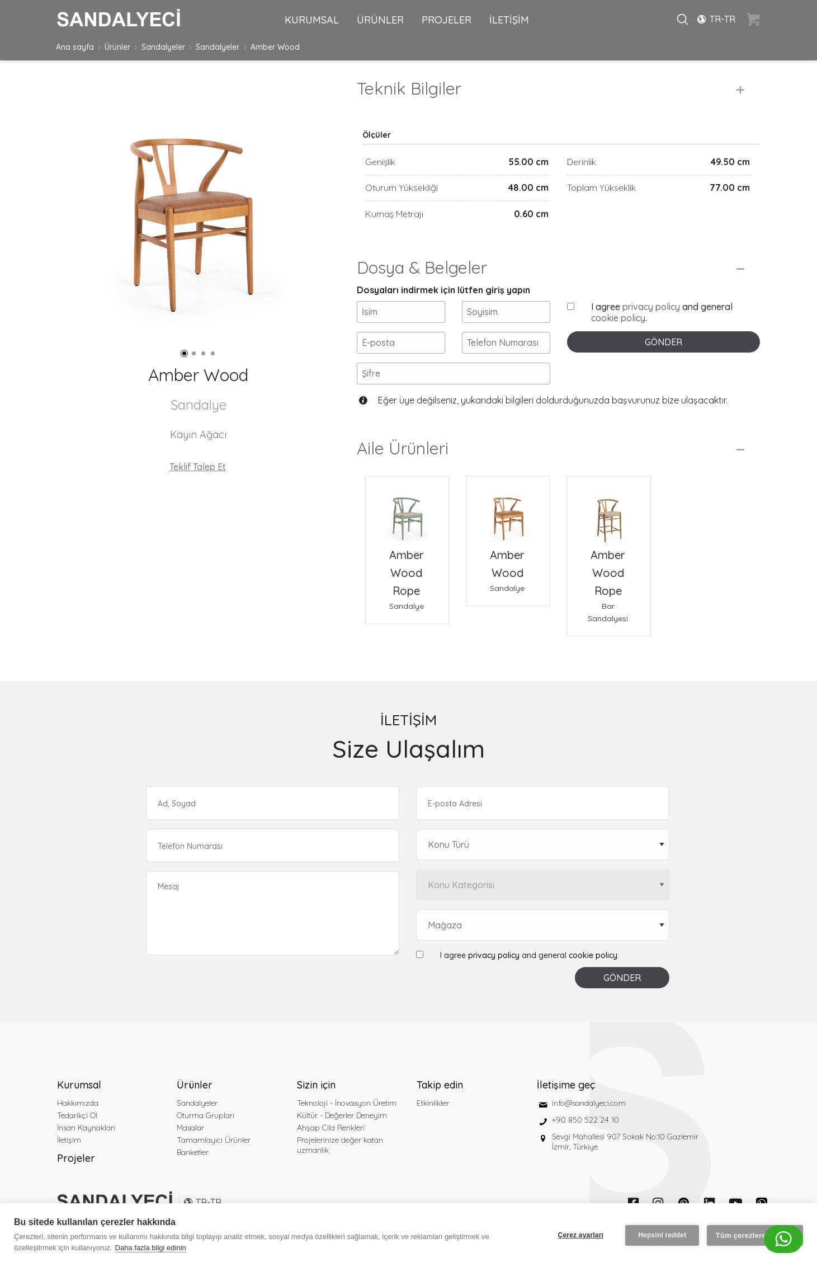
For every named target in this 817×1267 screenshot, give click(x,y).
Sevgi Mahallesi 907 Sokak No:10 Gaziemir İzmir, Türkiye (625, 1142)
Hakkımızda (77, 1103)
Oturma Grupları (205, 1115)
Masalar (190, 1128)
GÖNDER (663, 342)
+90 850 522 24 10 (585, 1120)
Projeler (76, 1158)
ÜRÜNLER (380, 19)
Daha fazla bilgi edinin (150, 1247)
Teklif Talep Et (197, 466)
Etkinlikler (433, 1103)
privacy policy (651, 306)
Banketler (193, 1152)
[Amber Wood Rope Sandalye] (407, 511)
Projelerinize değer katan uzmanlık (340, 1145)
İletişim (69, 1140)
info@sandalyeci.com (589, 1103)
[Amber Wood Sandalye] (507, 511)
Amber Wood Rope (406, 573)
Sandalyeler (163, 47)
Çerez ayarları (580, 1235)
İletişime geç (566, 1084)
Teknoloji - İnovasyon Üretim (346, 1103)
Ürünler (117, 47)
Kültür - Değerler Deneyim (342, 1115)
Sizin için (316, 1084)
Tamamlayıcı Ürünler (214, 1140)
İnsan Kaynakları (86, 1128)
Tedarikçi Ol (77, 1115)
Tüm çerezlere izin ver (755, 1235)
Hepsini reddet (662, 1235)
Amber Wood (275, 47)
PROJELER (446, 19)
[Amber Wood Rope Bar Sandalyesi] (609, 511)
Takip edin (440, 1084)
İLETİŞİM (509, 19)
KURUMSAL (312, 19)
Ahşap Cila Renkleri (331, 1128)
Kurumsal (79, 1084)
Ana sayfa (75, 47)
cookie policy (618, 317)
